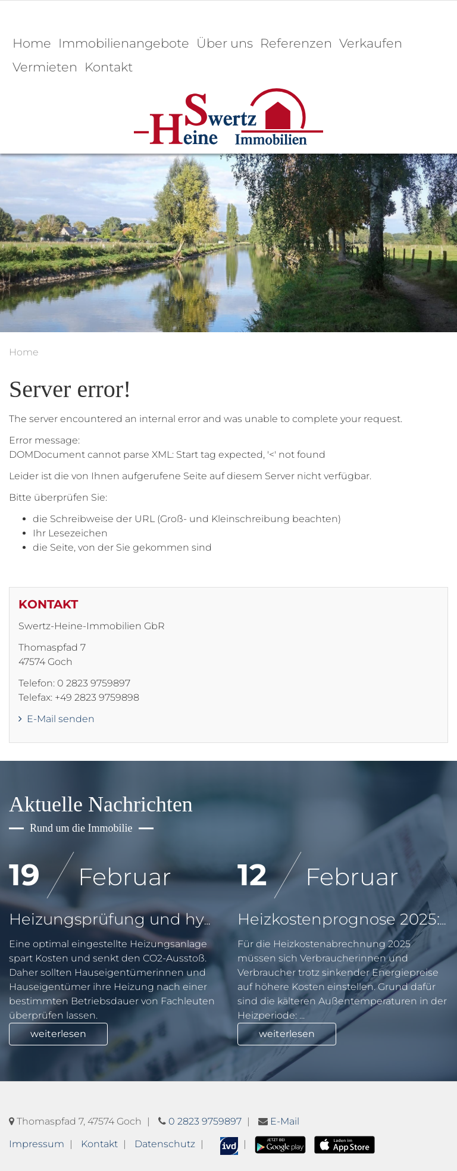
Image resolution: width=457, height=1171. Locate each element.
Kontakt (108, 67)
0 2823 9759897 (205, 1121)
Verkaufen (370, 43)
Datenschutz (164, 1144)
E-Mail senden (56, 719)
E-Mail (284, 1121)
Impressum (36, 1144)
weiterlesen (58, 1033)
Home (31, 43)
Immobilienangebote (123, 43)
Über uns (224, 43)
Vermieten (44, 67)
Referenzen (296, 43)
